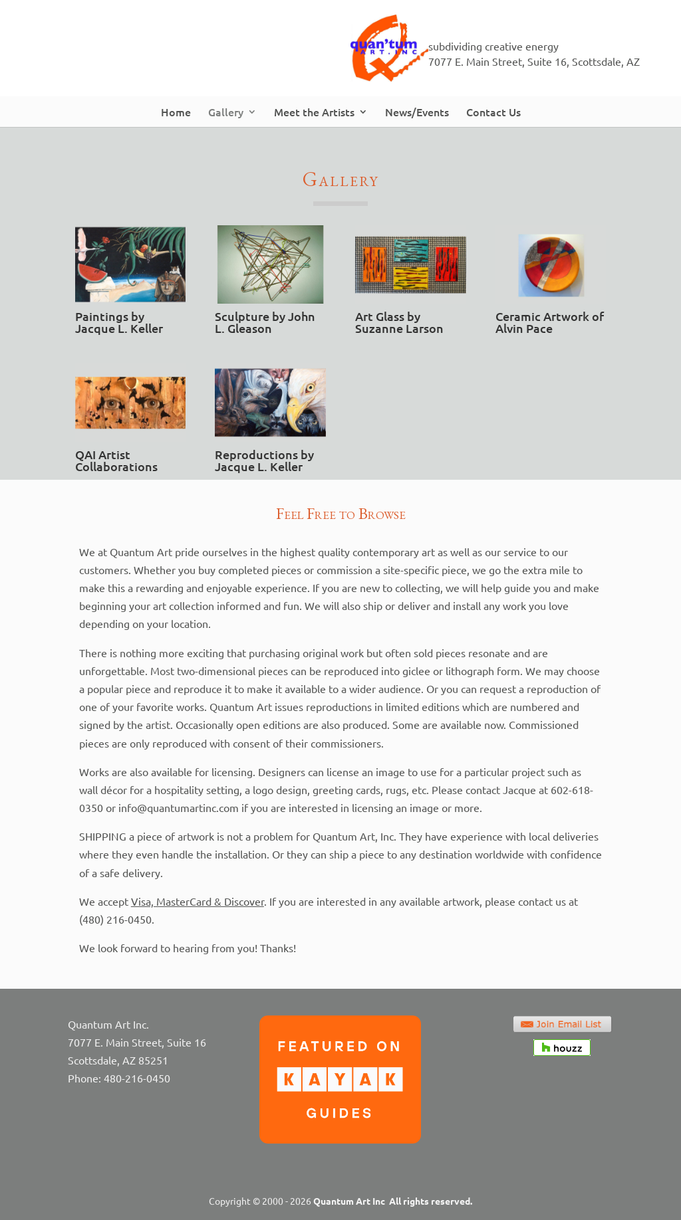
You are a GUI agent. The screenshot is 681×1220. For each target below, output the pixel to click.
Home (176, 111)
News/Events (417, 111)
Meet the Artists (314, 111)
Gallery (225, 111)
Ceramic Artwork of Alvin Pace (549, 322)
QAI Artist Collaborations (116, 460)
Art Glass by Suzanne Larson (399, 322)
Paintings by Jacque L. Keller (119, 322)
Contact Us (493, 111)
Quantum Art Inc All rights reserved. (392, 1201)
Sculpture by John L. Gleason (265, 322)
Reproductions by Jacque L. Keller (264, 460)
